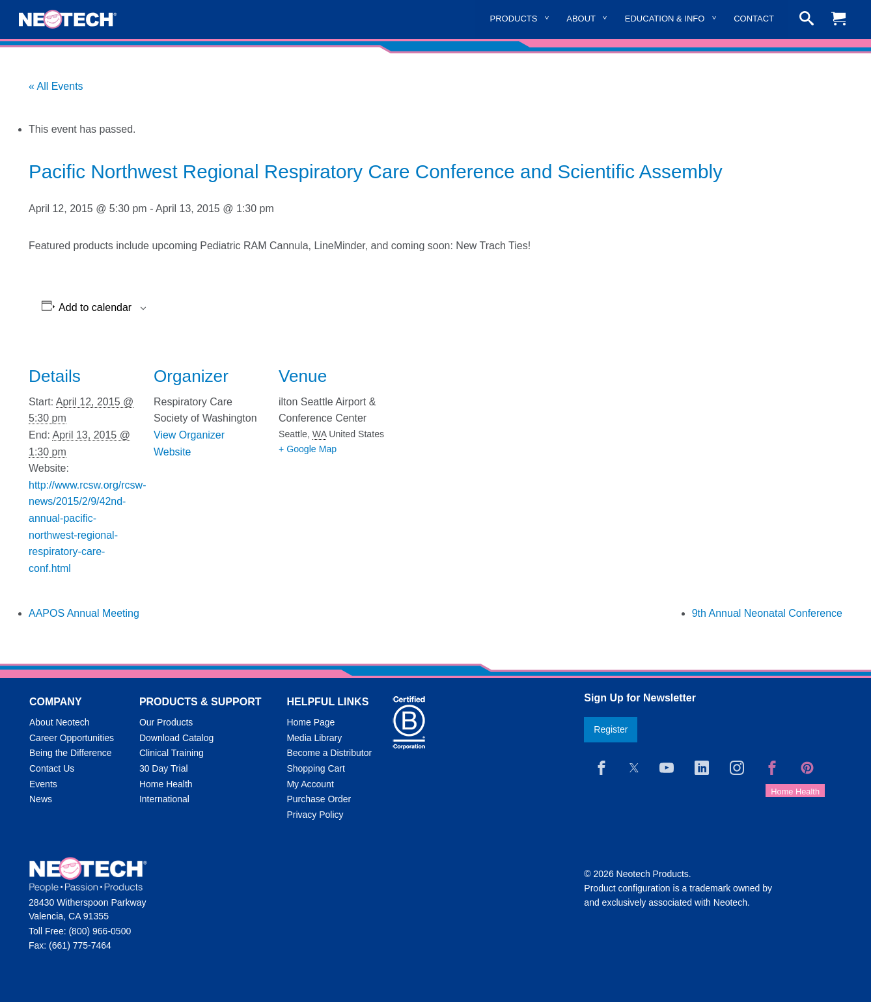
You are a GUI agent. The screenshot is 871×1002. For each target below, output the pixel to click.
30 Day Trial (163, 768)
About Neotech (59, 722)
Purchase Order (318, 799)
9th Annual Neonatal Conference (767, 613)
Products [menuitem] (514, 18)
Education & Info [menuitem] (665, 18)
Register (611, 729)
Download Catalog (176, 738)
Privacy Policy (314, 814)
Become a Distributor (329, 753)
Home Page (310, 722)
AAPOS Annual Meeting (84, 613)
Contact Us (51, 768)
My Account (309, 784)
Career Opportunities (71, 738)
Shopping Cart (315, 768)
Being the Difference (70, 753)
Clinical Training (171, 753)
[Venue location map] (472, 433)
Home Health (166, 784)
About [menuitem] (581, 18)
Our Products (166, 722)
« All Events (56, 86)
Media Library (314, 738)
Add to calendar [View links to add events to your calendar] (95, 308)
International (164, 799)
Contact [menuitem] (754, 18)
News (40, 799)
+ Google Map (308, 449)
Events (43, 784)
